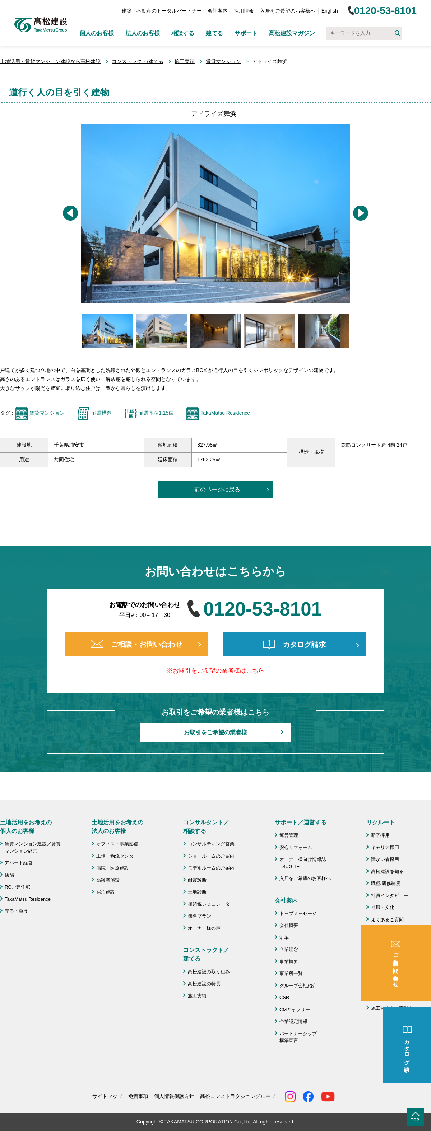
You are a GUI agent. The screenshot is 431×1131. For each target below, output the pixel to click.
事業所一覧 (291, 973)
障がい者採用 (385, 859)
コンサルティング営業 (211, 844)
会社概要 (288, 925)
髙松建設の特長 (204, 983)
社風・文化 (382, 907)
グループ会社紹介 (298, 985)
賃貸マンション (223, 61)
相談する (182, 33)
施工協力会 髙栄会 (392, 1008)
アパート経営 (19, 863)
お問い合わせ (385, 971)
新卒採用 (380, 835)
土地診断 (197, 892)
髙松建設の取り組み (209, 971)
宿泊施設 (105, 892)
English (329, 11)
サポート (246, 33)
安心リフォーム (295, 847)
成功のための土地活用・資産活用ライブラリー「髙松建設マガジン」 (399, 951)
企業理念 (288, 949)
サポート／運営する (300, 822)
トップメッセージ (298, 913)
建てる (214, 33)
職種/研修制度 (385, 883)
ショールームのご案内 (211, 856)
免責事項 (138, 1096)
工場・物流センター (117, 856)
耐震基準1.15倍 (156, 413)
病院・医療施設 (112, 868)
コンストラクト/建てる (137, 61)
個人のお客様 (96, 33)
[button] (70, 213)
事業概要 (288, 961)
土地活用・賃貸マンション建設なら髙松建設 (50, 61)
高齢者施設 (108, 880)
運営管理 (288, 835)
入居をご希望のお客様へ (287, 11)
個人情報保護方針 (174, 1096)
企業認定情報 (293, 1021)
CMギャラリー (294, 1009)
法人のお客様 (142, 33)
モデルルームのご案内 (211, 868)
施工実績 (185, 61)
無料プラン (199, 916)
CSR (284, 997)
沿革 (284, 937)
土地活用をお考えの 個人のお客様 (26, 826)
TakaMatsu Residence (225, 413)
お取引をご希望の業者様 (215, 732)
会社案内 (218, 11)
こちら (255, 670)
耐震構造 (102, 413)
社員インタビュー (389, 895)
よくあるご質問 (387, 919)
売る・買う (16, 911)
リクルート (380, 822)
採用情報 (244, 11)
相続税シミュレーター (211, 904)
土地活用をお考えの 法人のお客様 (117, 826)
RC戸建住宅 (17, 887)
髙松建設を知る (387, 871)
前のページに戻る (217, 489)
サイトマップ (107, 1096)
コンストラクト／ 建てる (206, 954)
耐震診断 (197, 880)
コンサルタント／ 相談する (206, 826)
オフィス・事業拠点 (117, 844)
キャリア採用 (385, 847)
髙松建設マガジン (292, 33)
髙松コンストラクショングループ (237, 1096)
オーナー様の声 (204, 928)
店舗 (9, 875)
